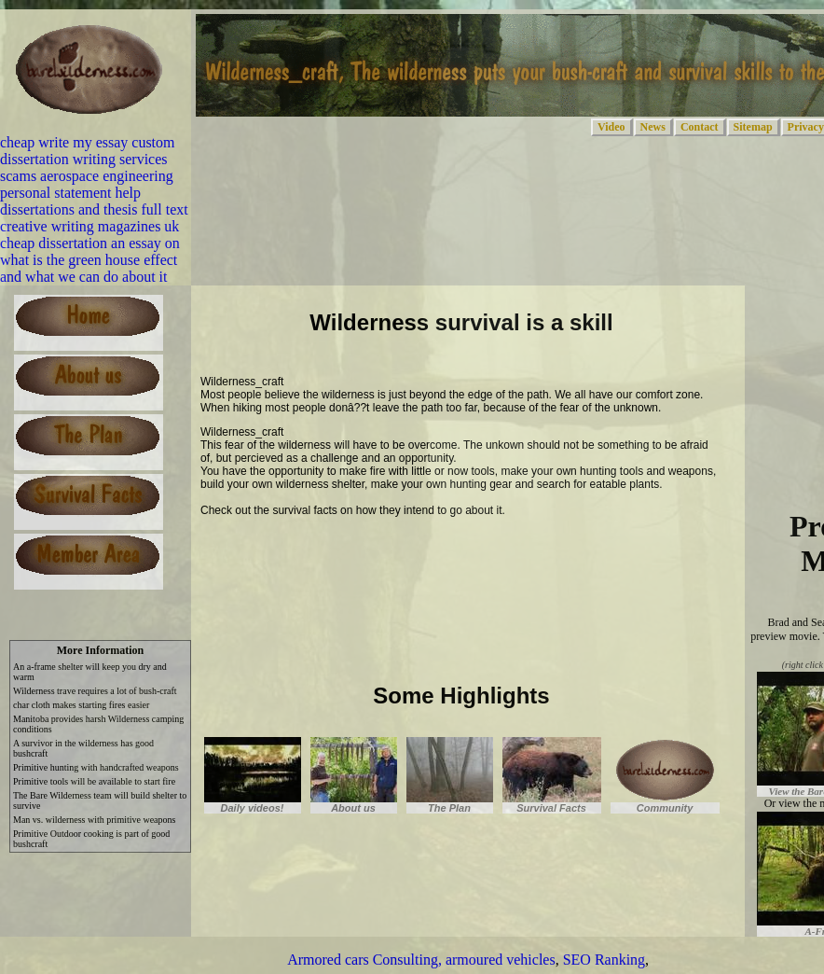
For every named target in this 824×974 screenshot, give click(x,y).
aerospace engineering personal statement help (86, 184)
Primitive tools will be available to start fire (94, 781)
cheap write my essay (64, 142)
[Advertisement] (418, 556)
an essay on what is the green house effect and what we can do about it (90, 260)
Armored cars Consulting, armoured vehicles (421, 959)
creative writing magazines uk (89, 226)
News (653, 126)
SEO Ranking (604, 959)
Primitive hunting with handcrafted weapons (96, 767)
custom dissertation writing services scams (87, 159)
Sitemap (753, 126)
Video (611, 126)
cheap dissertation (53, 243)
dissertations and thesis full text (94, 209)
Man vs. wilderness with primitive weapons (94, 819)
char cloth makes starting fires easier (81, 705)
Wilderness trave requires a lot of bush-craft (95, 691)
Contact (699, 126)
